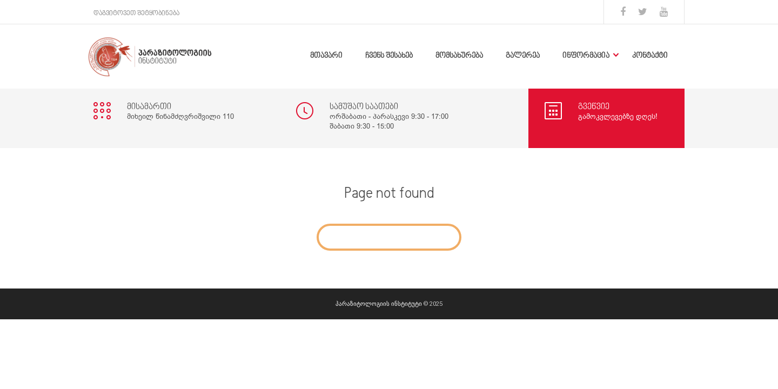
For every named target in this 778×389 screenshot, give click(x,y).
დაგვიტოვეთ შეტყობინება (136, 14)
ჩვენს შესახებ (389, 56)
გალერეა (523, 56)
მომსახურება (459, 56)
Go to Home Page (389, 237)
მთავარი (326, 56)
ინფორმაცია (585, 56)
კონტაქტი (650, 56)
